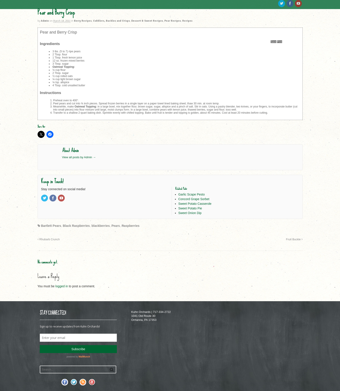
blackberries (100, 225)
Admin (45, 21)
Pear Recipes (172, 21)
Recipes (187, 21)
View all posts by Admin (79, 157)
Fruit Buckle (294, 239)
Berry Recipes (83, 21)
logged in (61, 286)
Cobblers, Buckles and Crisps (111, 21)
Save (273, 41)
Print (279, 41)
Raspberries (130, 225)
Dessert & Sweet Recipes (147, 21)
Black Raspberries (76, 225)
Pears (115, 225)
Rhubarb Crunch (49, 239)
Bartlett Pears (51, 225)
